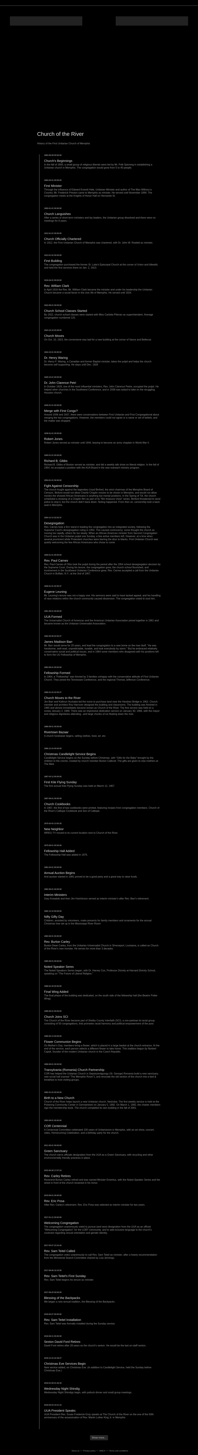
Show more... (99, 1437)
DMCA (102, 1451)
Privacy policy (89, 1451)
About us (75, 1451)
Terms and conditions (118, 1451)
